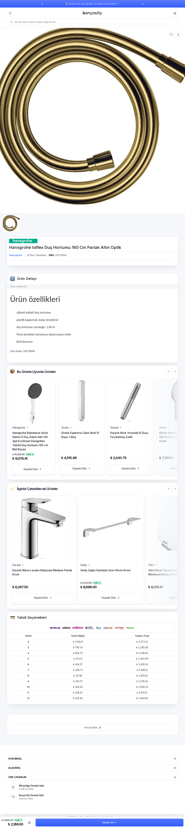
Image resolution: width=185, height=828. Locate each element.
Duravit (116, 427)
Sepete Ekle (32, 469)
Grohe (67, 427)
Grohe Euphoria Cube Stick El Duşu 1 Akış (80, 435)
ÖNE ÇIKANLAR (92, 777)
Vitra (153, 565)
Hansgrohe (15, 255)
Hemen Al (109, 822)
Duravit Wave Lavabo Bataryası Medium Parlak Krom (42, 572)
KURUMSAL (92, 758)
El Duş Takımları (36, 255)
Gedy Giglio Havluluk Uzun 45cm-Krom (105, 570)
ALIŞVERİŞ (92, 768)
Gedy (85, 565)
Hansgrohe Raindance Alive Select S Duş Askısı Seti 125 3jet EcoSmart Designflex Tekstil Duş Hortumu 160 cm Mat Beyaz (30, 441)
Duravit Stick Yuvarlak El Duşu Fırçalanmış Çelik (129, 435)
